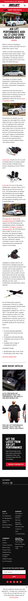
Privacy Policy (6, 550)
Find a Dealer (19, 542)
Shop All (4, 513)
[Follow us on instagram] (14, 483)
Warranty (18, 520)
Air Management (7, 518)
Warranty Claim (19, 526)
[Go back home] (14, 5)
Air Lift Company (7, 561)
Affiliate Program (7, 559)
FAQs (16, 531)
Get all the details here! (9, 356)
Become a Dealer (20, 544)
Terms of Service (7, 545)
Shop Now (21, 1)
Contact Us (18, 529)
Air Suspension (6, 516)
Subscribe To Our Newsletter (15, 464)
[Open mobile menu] (3, 5)
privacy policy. (14, 597)
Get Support (18, 513)
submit (14, 576)
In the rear (5, 185)
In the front (5, 160)
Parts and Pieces (7, 525)
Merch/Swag (6, 527)
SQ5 (16, 62)
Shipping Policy (6, 552)
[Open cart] (25, 5)
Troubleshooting (20, 534)
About (4, 540)
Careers (4, 542)
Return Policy (6, 547)
